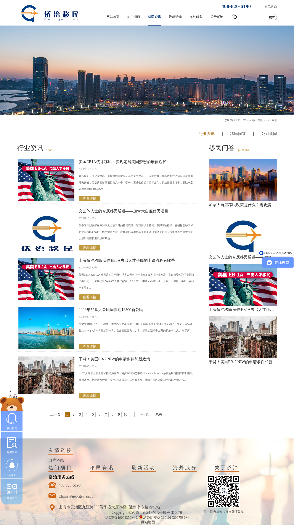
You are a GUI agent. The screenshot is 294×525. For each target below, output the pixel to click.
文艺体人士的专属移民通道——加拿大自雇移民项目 (123, 211)
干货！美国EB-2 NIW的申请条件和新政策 (114, 359)
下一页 (144, 414)
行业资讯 (272, 120)
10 (125, 414)
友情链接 (60, 450)
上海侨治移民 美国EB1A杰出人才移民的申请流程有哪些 (127, 260)
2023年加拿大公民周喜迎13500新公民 (111, 310)
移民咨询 (271, 6)
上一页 (55, 414)
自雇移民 (56, 460)
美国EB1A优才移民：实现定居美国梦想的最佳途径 (122, 162)
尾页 (158, 414)
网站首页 (112, 17)
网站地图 (147, 522)
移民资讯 (257, 120)
